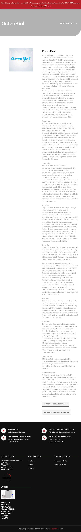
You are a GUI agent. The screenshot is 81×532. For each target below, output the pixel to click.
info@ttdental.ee (6, 469)
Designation (54, 529)
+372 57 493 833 (6, 467)
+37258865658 (55, 439)
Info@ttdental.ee (59, 442)
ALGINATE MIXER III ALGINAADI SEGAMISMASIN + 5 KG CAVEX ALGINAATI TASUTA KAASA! (8, 510)
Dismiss (47, 6)
